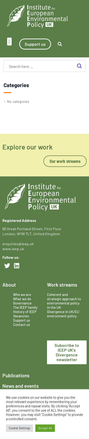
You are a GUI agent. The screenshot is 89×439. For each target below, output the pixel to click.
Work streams (62, 285)
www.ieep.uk (13, 248)
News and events (20, 386)
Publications (15, 375)
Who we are (22, 294)
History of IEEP (25, 311)
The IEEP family (25, 307)
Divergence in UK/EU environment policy (63, 313)
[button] (9, 41)
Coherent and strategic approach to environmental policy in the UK (64, 300)
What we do (22, 299)
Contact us (21, 324)
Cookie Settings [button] (19, 428)
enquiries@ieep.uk (18, 243)
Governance (22, 303)
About (9, 285)
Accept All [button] (45, 428)
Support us (21, 320)
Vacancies (21, 316)
